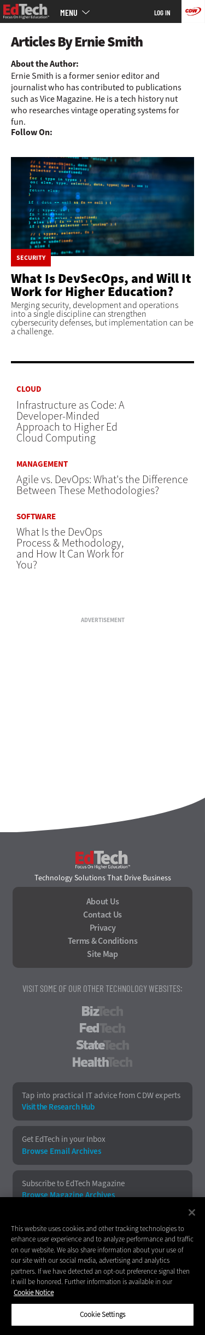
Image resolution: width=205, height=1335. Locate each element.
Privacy (103, 928)
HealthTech (102, 1062)
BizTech (102, 1011)
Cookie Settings (102, 1314)
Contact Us (102, 914)
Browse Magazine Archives (68, 1195)
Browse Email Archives (61, 1151)
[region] (102, 1266)
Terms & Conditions (103, 941)
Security (30, 257)
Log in (162, 12)
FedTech (102, 1028)
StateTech (102, 1045)
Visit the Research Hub (58, 1107)
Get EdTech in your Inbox (64, 1139)
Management (42, 464)
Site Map (102, 954)
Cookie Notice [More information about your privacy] (34, 1292)
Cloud (29, 389)
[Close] (192, 1212)
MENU (69, 12)
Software (36, 517)
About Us (102, 901)
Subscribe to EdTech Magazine (73, 1184)
